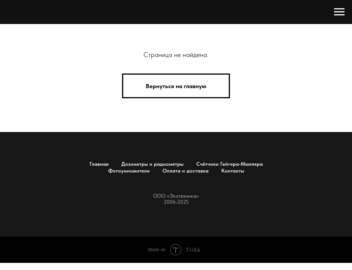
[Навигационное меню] (339, 12)
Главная (99, 164)
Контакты (232, 171)
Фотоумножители (129, 171)
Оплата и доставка (186, 171)
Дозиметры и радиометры (152, 164)
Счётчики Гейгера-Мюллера (229, 164)
